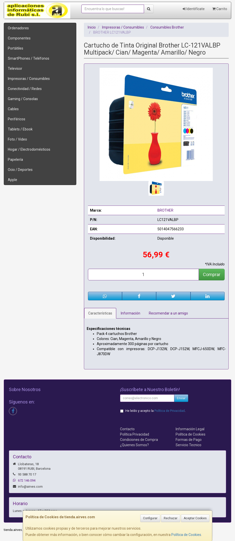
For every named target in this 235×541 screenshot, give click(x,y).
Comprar (211, 274)
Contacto (127, 429)
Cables (13, 109)
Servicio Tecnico (188, 445)
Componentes (19, 38)
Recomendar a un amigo (168, 313)
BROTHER (165, 210)
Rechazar (170, 518)
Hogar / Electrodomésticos (29, 149)
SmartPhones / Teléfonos (28, 58)
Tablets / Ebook (20, 129)
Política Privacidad (134, 434)
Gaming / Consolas (23, 99)
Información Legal (190, 429)
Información (130, 313)
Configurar (150, 518)
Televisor (15, 68)
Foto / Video (17, 139)
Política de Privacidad (169, 411)
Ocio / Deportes (20, 170)
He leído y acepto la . (155, 411)
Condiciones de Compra (139, 440)
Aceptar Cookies (195, 518)
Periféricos (16, 119)
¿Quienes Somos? (134, 445)
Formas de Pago (189, 440)
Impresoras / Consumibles (29, 79)
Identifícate (194, 9)
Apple (12, 180)
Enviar (181, 398)
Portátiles (15, 48)
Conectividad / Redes (25, 89)
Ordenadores (18, 28)
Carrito (219, 9)
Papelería (15, 159)
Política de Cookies (186, 535)
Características (100, 313)
